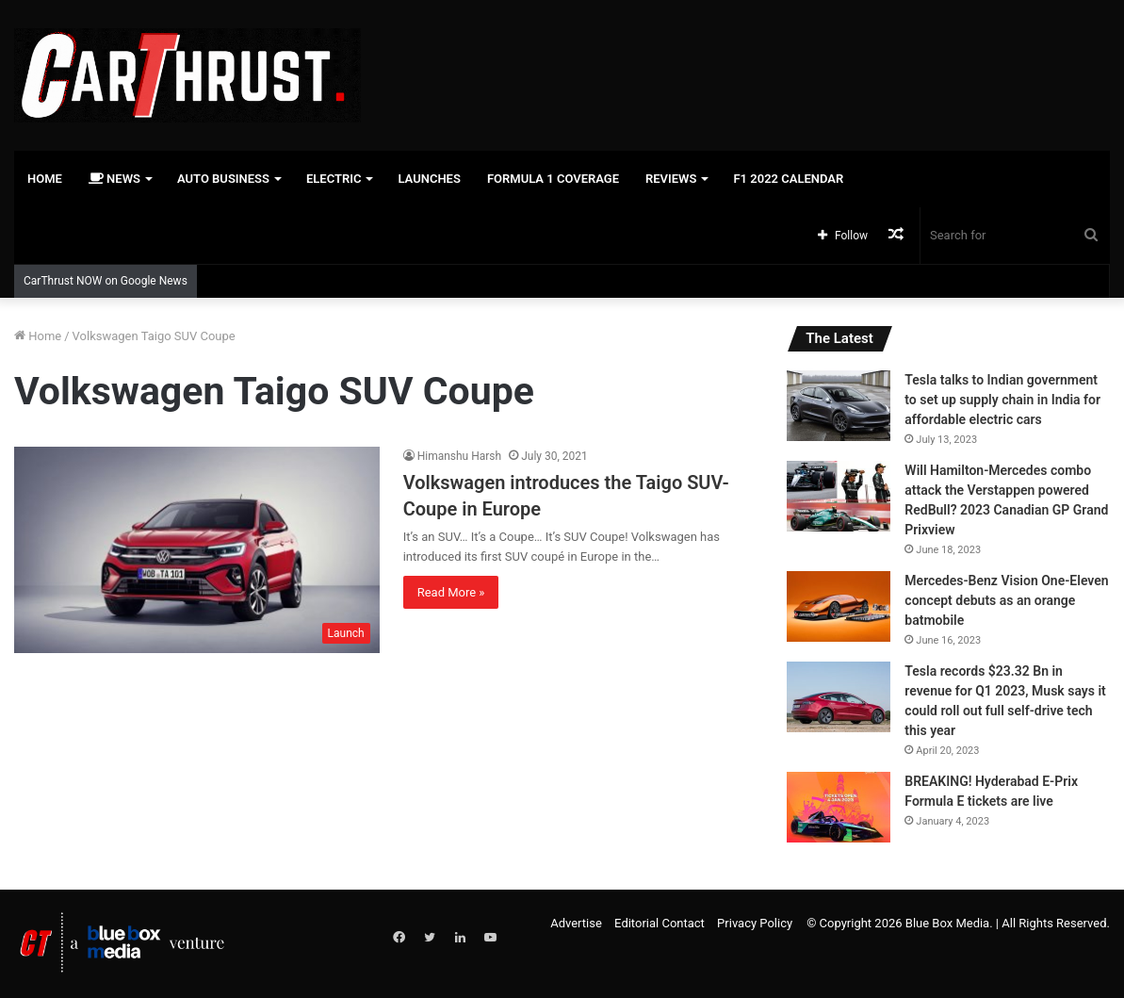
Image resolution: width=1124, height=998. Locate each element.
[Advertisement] (749, 61)
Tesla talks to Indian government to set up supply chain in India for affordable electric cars (1002, 399)
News (114, 179)
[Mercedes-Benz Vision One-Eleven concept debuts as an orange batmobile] (838, 606)
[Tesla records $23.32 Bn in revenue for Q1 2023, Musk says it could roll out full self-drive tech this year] (838, 697)
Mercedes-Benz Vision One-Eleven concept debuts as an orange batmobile (1006, 600)
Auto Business (223, 179)
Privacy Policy (754, 923)
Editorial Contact (659, 923)
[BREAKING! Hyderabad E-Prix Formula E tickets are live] (838, 807)
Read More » (451, 592)
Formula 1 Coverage (553, 179)
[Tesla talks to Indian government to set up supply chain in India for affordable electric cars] (838, 405)
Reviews (670, 179)
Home (44, 179)
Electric (334, 179)
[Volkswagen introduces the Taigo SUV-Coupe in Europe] (197, 550)
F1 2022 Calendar (788, 179)
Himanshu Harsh (459, 456)
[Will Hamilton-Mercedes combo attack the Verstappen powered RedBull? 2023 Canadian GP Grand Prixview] (838, 496)
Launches (429, 179)
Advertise (576, 923)
